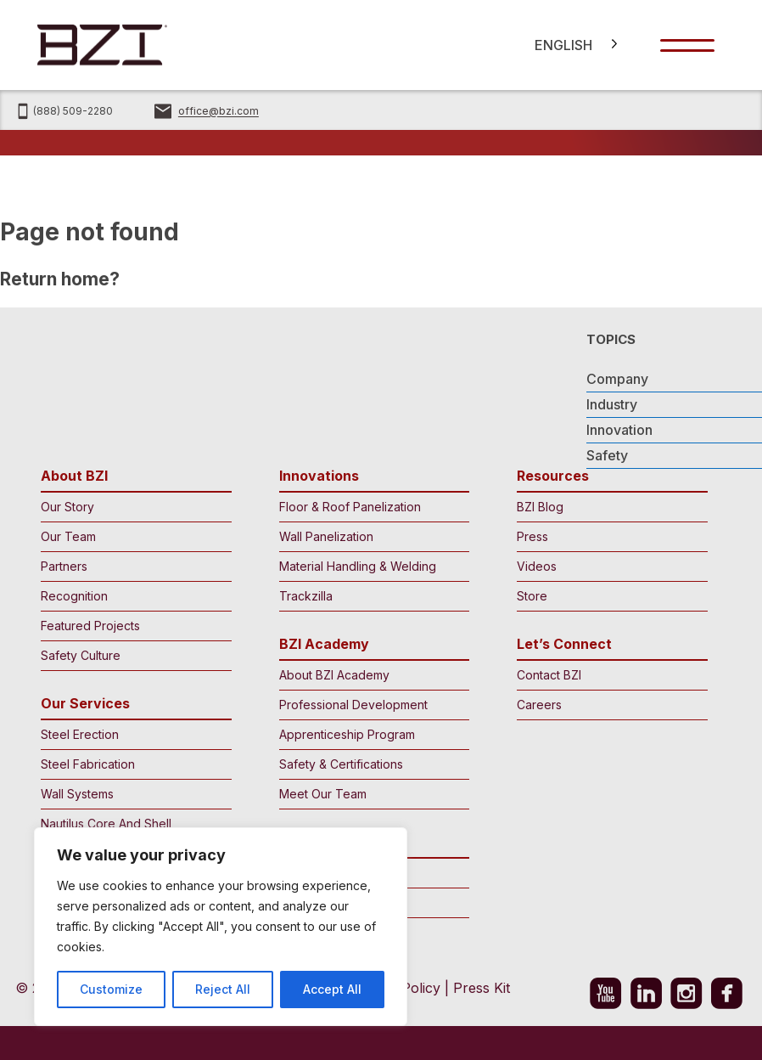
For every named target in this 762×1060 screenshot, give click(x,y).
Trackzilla (370, 596)
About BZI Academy (370, 675)
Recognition (132, 596)
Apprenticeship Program (370, 734)
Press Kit (481, 987)
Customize (111, 989)
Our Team (132, 536)
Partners (132, 566)
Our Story (132, 506)
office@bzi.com (218, 111)
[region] (220, 926)
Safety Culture (132, 655)
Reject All (222, 989)
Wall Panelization (370, 536)
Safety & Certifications (370, 764)
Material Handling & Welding (370, 566)
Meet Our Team (370, 794)
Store (608, 596)
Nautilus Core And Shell (132, 823)
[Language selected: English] (569, 45)
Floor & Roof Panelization (370, 506)
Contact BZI (608, 675)
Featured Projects (132, 625)
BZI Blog (608, 506)
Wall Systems (132, 794)
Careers (608, 704)
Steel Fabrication (132, 764)
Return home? (60, 279)
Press (608, 536)
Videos (608, 566)
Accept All (332, 989)
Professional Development (370, 704)
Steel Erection (132, 734)
